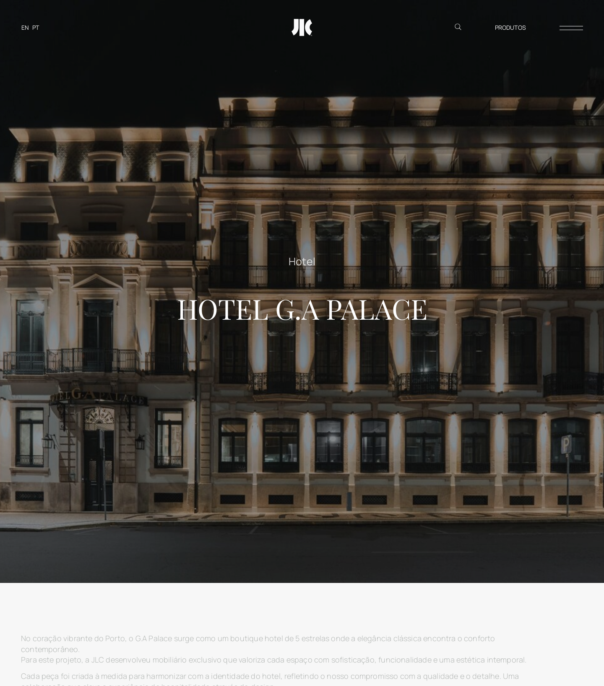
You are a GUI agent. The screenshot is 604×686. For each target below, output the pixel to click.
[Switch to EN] (25, 27)
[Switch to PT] (35, 27)
